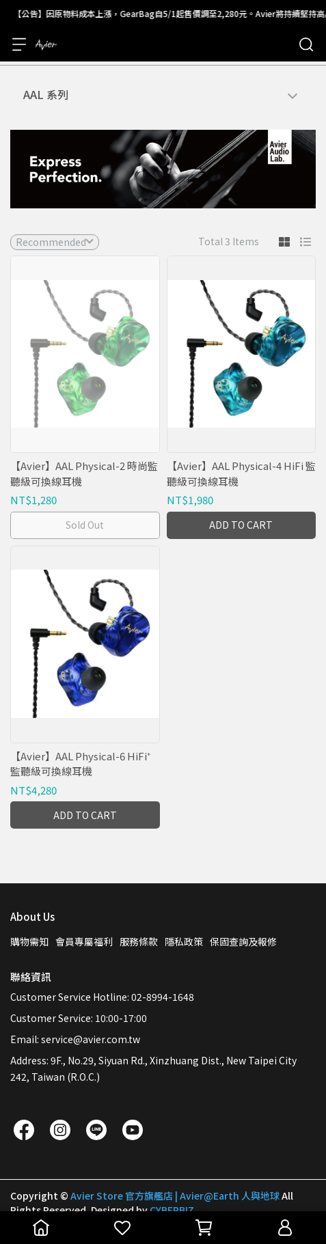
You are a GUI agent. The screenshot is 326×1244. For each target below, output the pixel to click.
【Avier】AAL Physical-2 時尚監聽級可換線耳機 (84, 473)
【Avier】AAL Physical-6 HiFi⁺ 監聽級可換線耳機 (80, 764)
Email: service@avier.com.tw (75, 1039)
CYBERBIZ (172, 1210)
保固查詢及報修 (243, 941)
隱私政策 (184, 941)
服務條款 (139, 941)
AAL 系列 (45, 94)
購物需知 (29, 941)
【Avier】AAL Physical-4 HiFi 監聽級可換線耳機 (241, 473)
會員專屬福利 (84, 941)
